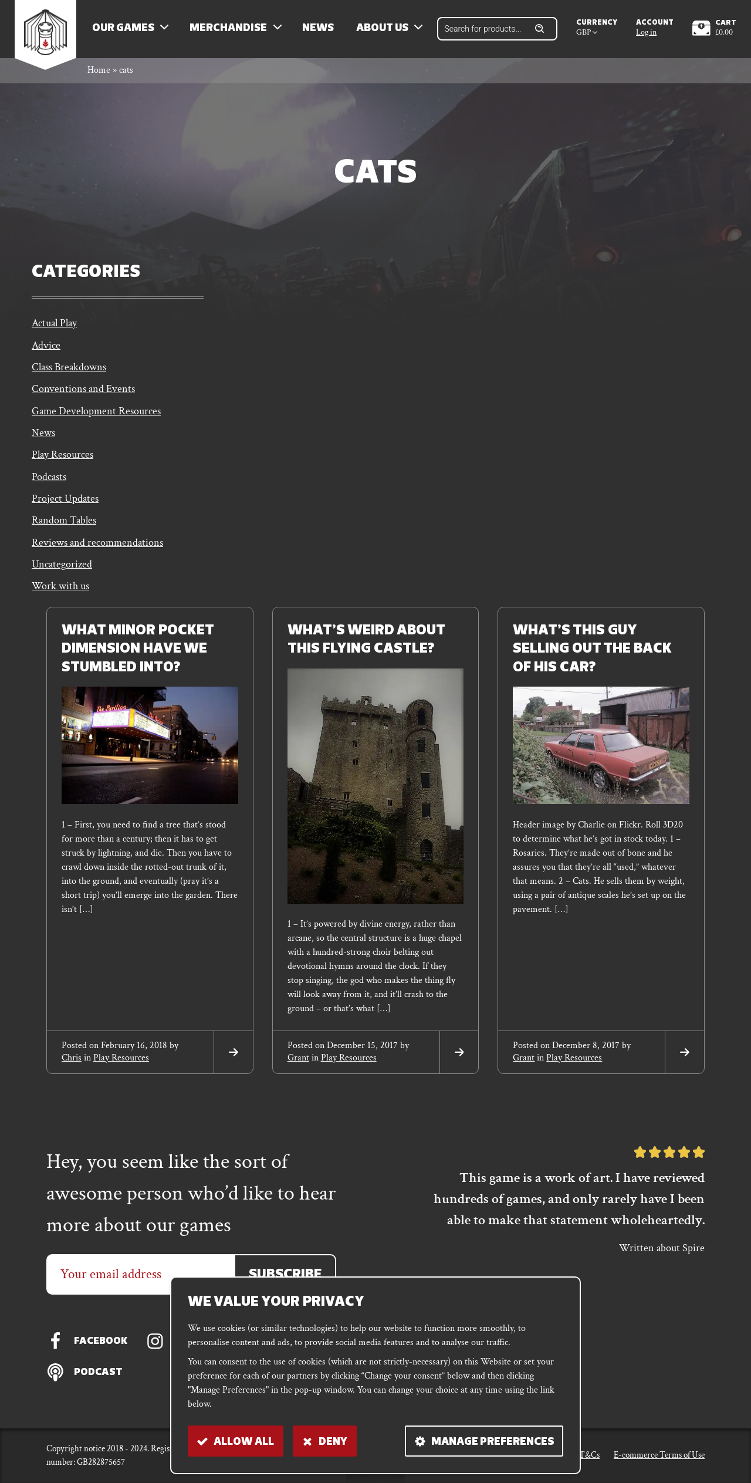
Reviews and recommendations (97, 547)
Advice (46, 347)
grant (298, 1063)
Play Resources (62, 458)
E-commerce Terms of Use (659, 1455)
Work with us (60, 592)
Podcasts (49, 481)
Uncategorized (62, 569)
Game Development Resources (96, 414)
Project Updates (65, 503)
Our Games (125, 30)
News (320, 30)
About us (384, 30)
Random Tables (64, 525)
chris (72, 1063)
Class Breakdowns (69, 370)
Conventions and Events (83, 392)
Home (98, 72)
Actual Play (54, 325)
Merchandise (230, 30)
